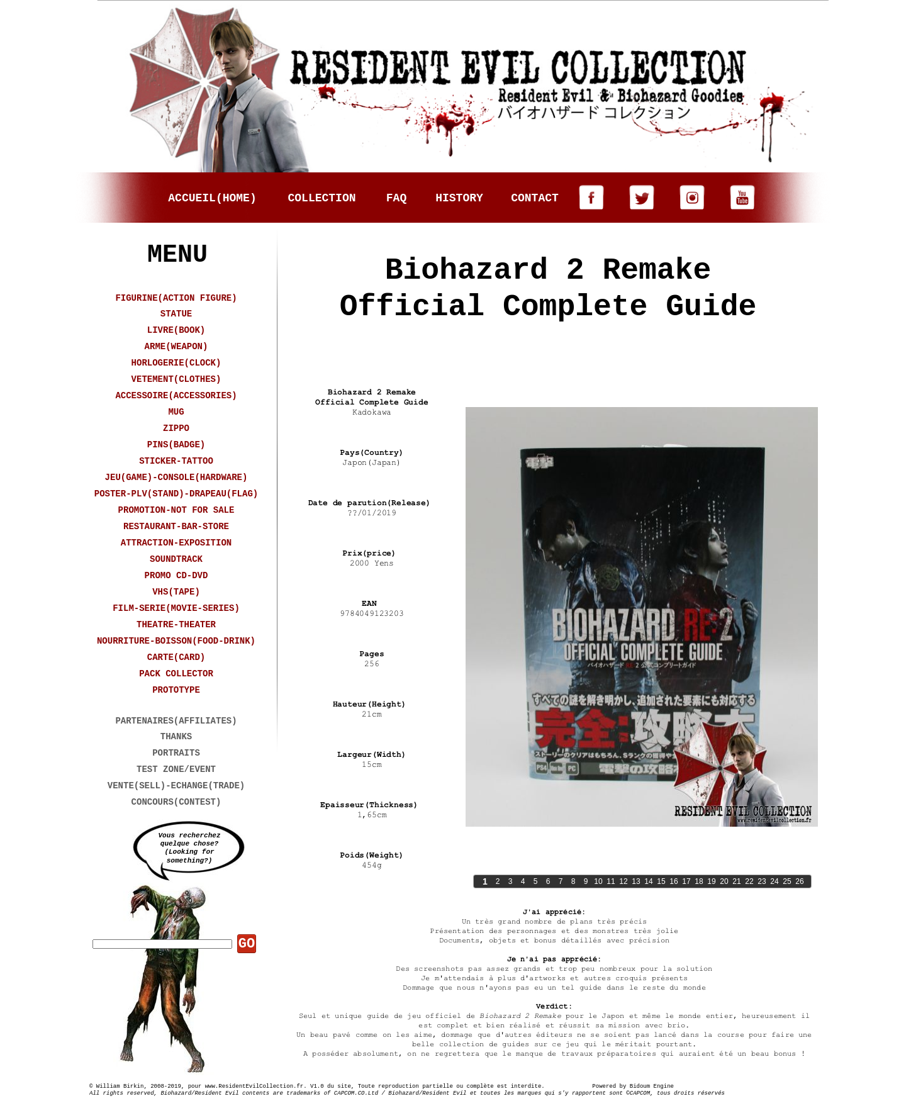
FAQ (396, 198)
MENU (177, 255)
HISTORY (459, 198)
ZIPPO (176, 428)
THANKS (176, 737)
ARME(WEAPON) (176, 347)
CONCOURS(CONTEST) (176, 802)
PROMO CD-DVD (176, 576)
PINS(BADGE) (176, 445)
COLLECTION (321, 198)
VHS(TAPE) (176, 592)
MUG (176, 412)
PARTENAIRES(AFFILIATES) (176, 721)
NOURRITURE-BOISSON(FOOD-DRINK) (176, 641)
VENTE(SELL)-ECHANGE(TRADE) (176, 786)
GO (246, 944)
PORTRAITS (176, 753)
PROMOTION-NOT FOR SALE (176, 510)
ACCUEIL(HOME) (212, 198)
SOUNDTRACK (176, 559)
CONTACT (535, 198)
